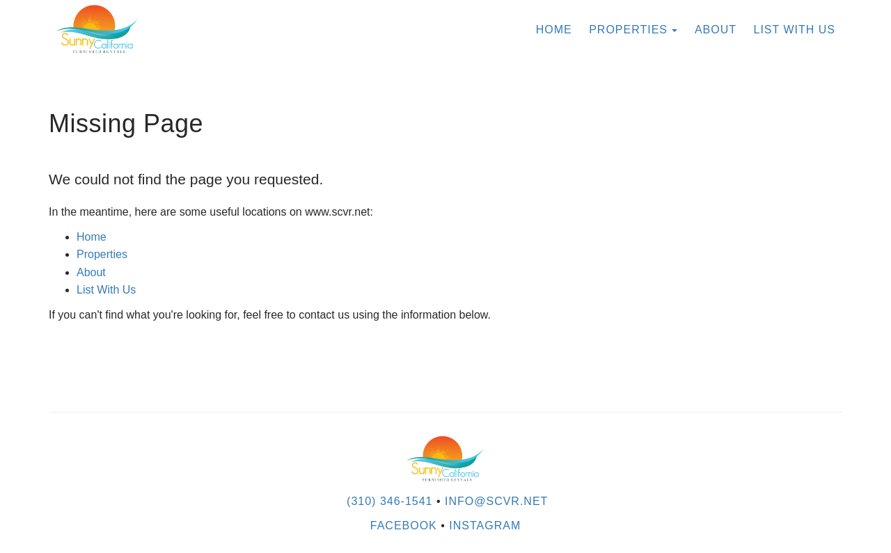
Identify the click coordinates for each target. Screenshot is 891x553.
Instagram (485, 525)
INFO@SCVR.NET (496, 501)
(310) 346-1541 (389, 501)
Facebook (403, 525)
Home (554, 29)
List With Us (795, 29)
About (715, 29)
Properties (628, 29)
